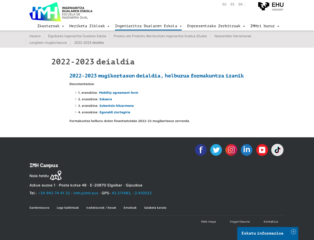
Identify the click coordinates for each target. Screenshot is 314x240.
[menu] (50, 26)
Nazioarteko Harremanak (232, 36)
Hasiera (35, 36)
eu (224, 4)
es (232, 4)
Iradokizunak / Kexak (101, 207)
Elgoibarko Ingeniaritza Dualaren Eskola (77, 36)
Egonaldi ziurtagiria (115, 112)
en (240, 4)
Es (101, 99)
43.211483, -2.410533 (132, 193)
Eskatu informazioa (262, 233)
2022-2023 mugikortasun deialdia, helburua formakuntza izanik (156, 76)
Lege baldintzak (68, 207)
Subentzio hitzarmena (116, 105)
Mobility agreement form (118, 92)
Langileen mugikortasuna (48, 42)
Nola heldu (39, 175)
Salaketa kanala (155, 207)
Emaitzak (130, 207)
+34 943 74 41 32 (54, 193)
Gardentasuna (39, 207)
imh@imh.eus (85, 193)
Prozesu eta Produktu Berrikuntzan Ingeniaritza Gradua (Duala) (160, 36)
